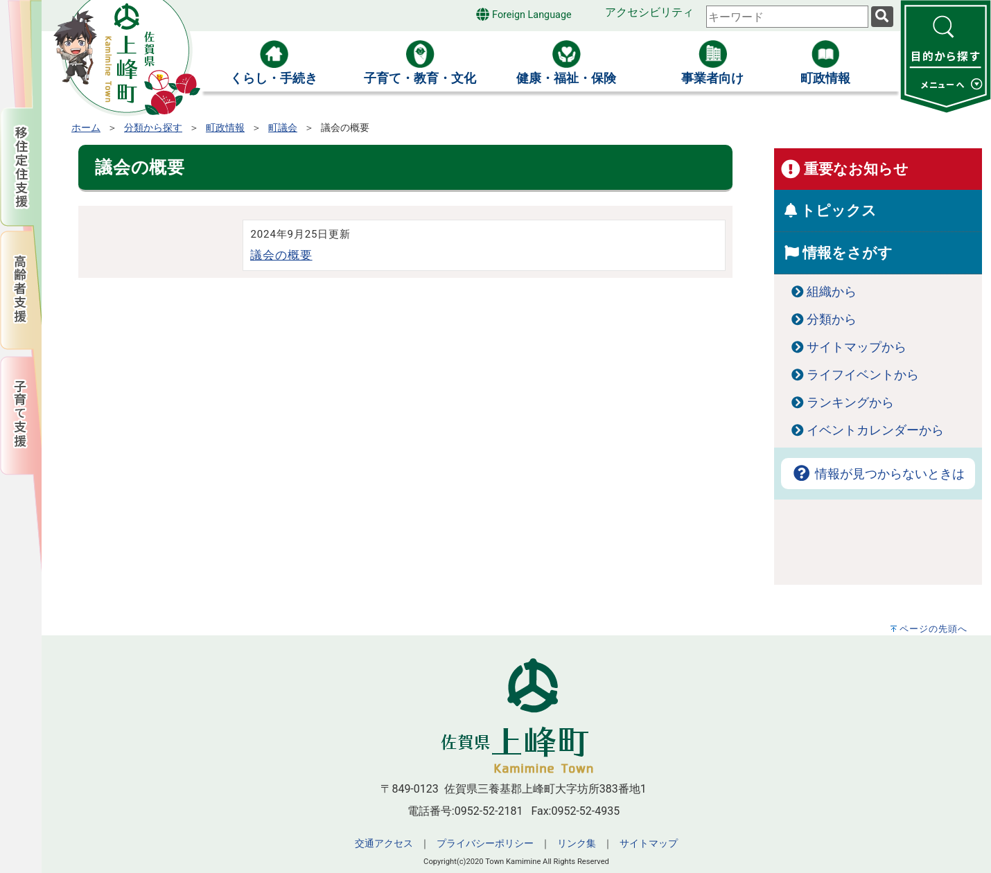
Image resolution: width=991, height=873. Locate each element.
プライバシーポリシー (485, 843)
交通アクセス (384, 843)
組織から (832, 292)
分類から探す (153, 128)
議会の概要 (281, 255)
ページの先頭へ (933, 629)
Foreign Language (523, 14)
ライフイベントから (863, 375)
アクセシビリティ (649, 12)
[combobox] (787, 16)
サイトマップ (649, 843)
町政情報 (225, 128)
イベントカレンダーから (875, 430)
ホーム (85, 128)
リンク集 (576, 843)
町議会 (282, 128)
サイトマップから (856, 347)
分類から (832, 319)
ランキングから (850, 402)
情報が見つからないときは (878, 474)
